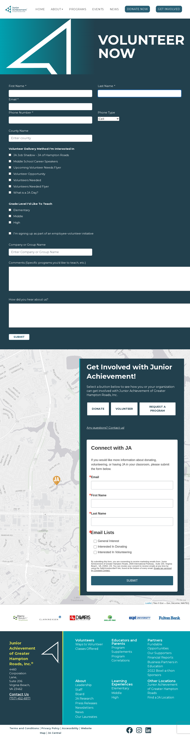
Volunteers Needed (27, 180)
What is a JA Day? (25, 192)
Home (40, 9)
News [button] (79, 712)
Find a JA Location (161, 697)
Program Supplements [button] (122, 649)
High (16, 222)
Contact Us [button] (19, 694)
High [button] (115, 697)
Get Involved (169, 9)
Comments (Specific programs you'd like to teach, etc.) (47, 262)
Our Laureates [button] (86, 717)
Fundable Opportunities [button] (158, 646)
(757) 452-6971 (19, 698)
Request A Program (157, 408)
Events (98, 9)
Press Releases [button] (86, 703)
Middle (18, 216)
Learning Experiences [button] (122, 682)
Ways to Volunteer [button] (89, 644)
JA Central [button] (54, 732)
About (56, 9)
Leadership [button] (83, 685)
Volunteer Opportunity (29, 174)
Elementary (21, 210)
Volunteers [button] (84, 640)
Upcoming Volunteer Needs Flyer (37, 167)
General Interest (108, 541)
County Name (18, 130)
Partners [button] (155, 640)
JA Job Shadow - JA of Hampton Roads (41, 155)
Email (13, 99)
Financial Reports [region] (160, 657)
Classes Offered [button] (86, 649)
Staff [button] (78, 689)
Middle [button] (117, 693)
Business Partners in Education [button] (162, 664)
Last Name (106, 86)
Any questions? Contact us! (105, 427)
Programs (77, 9)
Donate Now (137, 9)
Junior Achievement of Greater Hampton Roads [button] (163, 689)
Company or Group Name (27, 244)
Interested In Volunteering (115, 552)
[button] (62, 9)
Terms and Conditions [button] (24, 728)
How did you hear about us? (28, 299)
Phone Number (21, 112)
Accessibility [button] (70, 728)
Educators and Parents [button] (124, 642)
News (114, 9)
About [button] (80, 681)
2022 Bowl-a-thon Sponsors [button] (161, 673)
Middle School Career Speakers (35, 161)
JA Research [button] (84, 698)
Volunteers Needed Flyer (31, 186)
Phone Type (106, 112)
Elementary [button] (120, 688)
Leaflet (148, 603)
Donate (98, 408)
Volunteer (124, 408)
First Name (17, 86)
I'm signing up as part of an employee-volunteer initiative (53, 233)
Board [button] (79, 694)
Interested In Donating (112, 546)
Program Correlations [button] (121, 658)
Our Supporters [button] (159, 653)
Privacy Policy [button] (50, 728)
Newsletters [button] (84, 707)
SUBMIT (132, 580)
